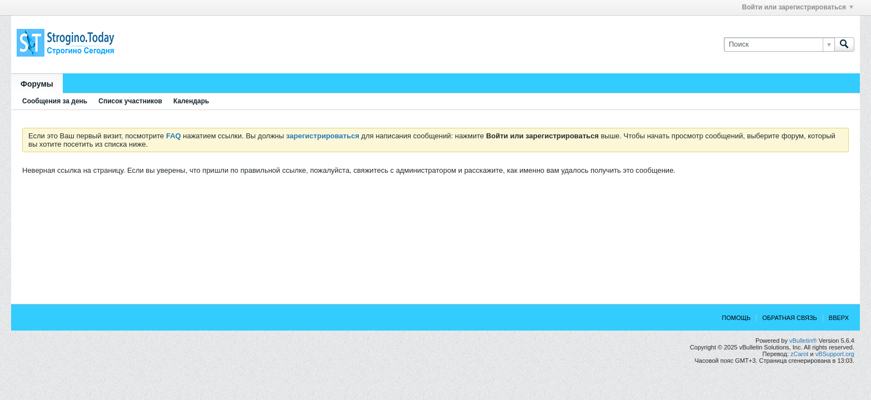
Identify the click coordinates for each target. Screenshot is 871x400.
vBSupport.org (834, 354)
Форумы (37, 83)
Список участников (130, 101)
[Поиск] (779, 44)
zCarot (799, 354)
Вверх (839, 317)
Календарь (191, 101)
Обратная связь (789, 317)
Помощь (736, 317)
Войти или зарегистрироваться (797, 7)
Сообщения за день (54, 101)
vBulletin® (803, 340)
